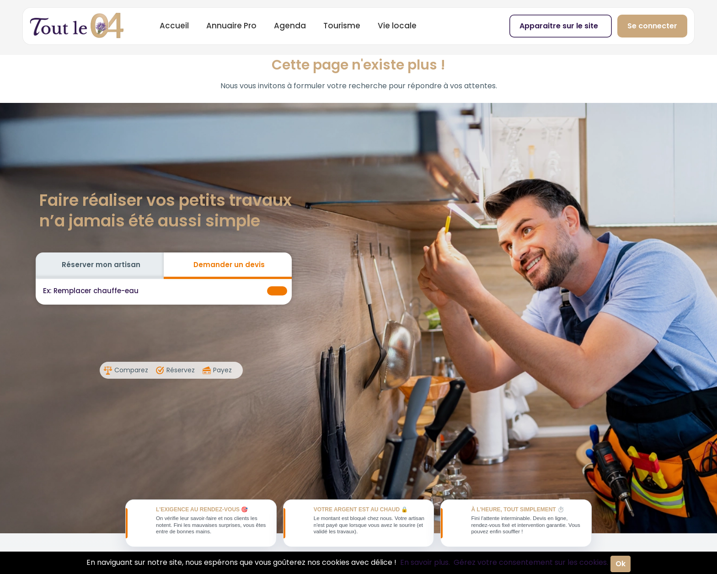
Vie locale (397, 25)
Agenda (290, 25)
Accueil (174, 25)
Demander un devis (229, 264)
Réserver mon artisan (101, 264)
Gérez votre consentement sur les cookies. (531, 562)
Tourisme (341, 25)
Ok (620, 563)
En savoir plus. (425, 562)
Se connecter (652, 26)
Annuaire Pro (231, 25)
